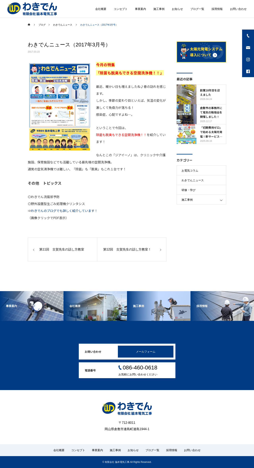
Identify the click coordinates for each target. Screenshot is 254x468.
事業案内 (140, 9)
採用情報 (217, 9)
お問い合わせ (238, 9)
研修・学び (188, 190)
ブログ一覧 (197, 9)
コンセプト (121, 9)
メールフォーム (145, 351)
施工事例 (159, 9)
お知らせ (177, 9)
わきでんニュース (193, 180)
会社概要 (100, 9)
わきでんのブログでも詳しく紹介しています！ (64, 210)
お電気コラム (190, 170)
